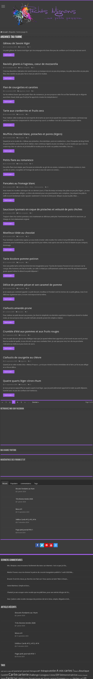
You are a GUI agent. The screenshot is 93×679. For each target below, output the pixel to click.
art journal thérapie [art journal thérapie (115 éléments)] (28, 671)
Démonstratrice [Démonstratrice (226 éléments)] (68, 674)
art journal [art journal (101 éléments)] (16, 671)
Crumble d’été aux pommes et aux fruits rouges (31, 331)
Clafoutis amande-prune (17, 308)
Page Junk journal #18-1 (24, 530)
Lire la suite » (9, 55)
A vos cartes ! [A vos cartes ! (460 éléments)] (65, 670)
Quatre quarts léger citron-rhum (22, 380)
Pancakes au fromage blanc (19, 183)
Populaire (14, 483)
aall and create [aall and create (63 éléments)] (6, 671)
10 (47, 187)
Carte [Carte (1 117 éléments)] (12, 674)
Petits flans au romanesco (18, 160)
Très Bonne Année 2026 (24, 499)
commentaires (26, 483)
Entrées (20, 164)
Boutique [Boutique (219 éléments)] (84, 671)
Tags (36, 483)
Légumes (22, 91)
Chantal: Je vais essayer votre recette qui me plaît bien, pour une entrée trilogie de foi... (38, 592)
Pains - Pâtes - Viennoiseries (34, 187)
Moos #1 (19, 509)
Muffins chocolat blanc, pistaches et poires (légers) (32, 134)
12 (28, 138)
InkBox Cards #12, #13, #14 (26, 519)
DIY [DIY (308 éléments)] (57, 674)
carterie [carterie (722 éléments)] (23, 674)
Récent (5, 483)
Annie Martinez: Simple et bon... (18, 586)
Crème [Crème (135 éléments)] (52, 675)
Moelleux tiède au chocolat (19, 232)
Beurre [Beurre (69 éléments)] (76, 671)
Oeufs (28, 91)
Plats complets (25, 68)
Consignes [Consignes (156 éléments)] (44, 675)
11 (34, 68)
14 (32, 164)
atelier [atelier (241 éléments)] (52, 670)
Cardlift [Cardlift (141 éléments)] (4, 675)
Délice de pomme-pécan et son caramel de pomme (32, 284)
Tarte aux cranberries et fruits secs (23, 110)
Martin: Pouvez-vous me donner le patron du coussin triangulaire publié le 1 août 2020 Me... (40, 572)
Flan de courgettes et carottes (20, 87)
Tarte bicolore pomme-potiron (20, 258)
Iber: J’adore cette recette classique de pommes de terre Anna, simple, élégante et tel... (38, 599)
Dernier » (35, 402)
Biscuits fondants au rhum (25, 489)
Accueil (4, 32)
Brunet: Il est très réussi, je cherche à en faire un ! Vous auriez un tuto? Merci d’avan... (37, 579)
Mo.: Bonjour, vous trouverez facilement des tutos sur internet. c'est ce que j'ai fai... (37, 566)
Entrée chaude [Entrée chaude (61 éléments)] (82, 675)
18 (28, 288)
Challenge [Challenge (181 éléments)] (34, 675)
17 (30, 47)
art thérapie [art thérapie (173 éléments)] (43, 671)
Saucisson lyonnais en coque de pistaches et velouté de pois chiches (42, 209)
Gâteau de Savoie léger (16, 43)
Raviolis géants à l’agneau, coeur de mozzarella (30, 64)
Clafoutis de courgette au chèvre (22, 357)
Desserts (23, 47)
